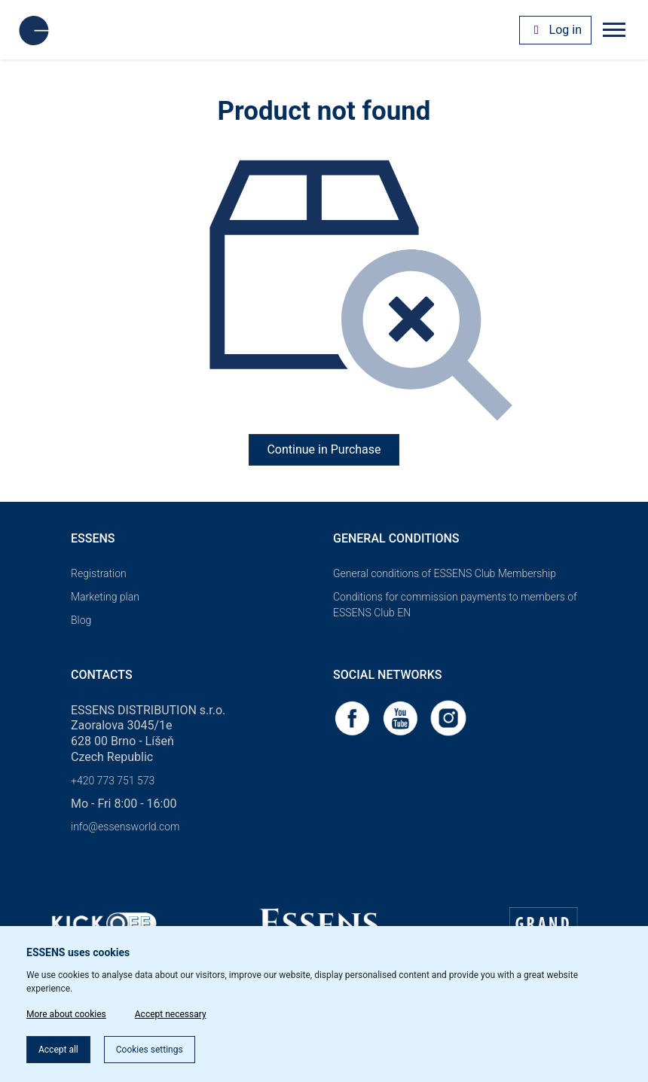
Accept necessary (170, 1014)
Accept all (58, 1049)
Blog (81, 620)
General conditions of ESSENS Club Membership (444, 573)
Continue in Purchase (324, 449)
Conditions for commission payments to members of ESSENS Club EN (455, 605)
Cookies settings (149, 1049)
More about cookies (66, 1014)
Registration (99, 573)
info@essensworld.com (125, 827)
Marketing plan (105, 597)
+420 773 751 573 (112, 781)
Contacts (102, 675)
